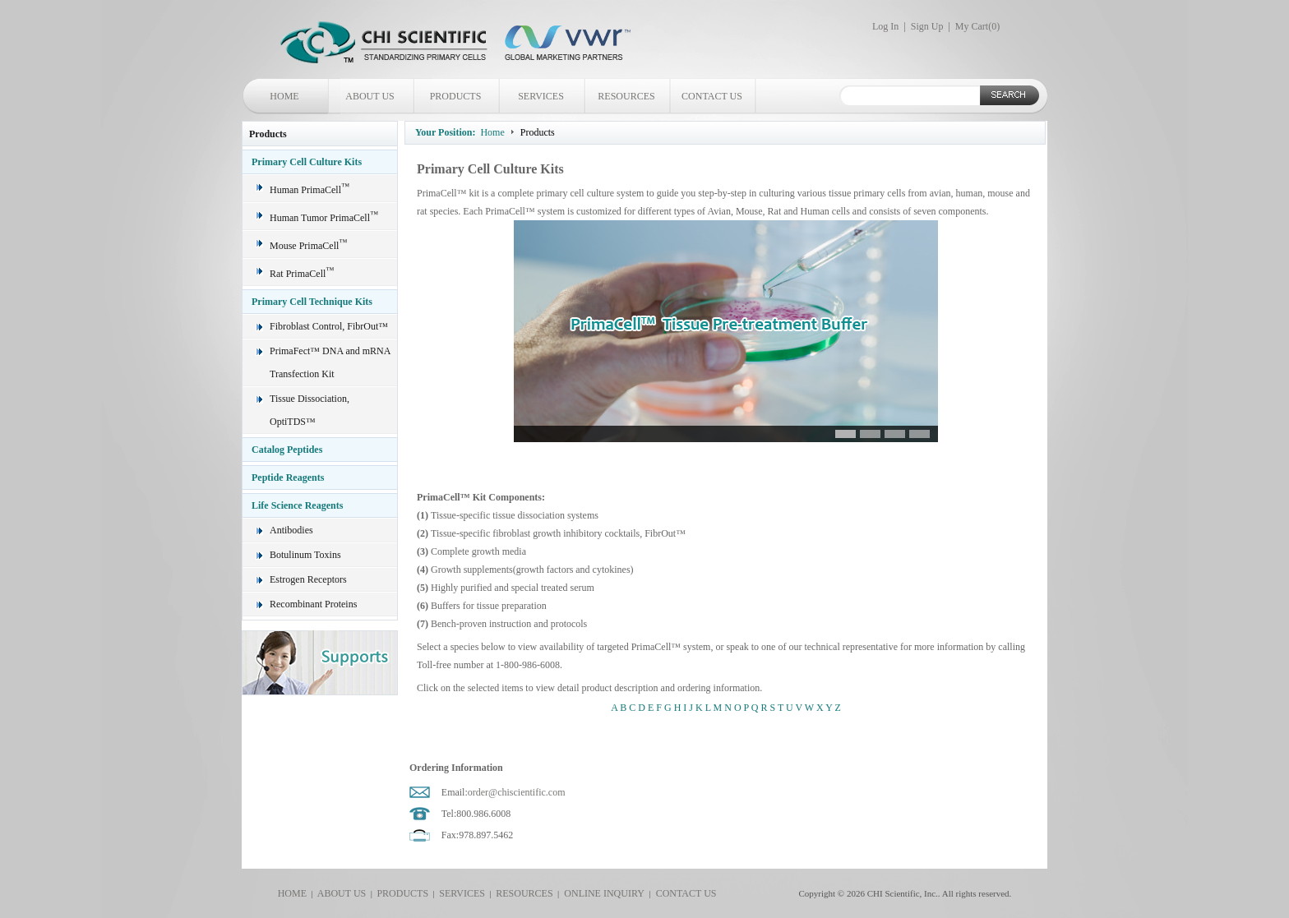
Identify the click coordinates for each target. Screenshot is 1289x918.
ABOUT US (369, 96)
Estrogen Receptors (308, 579)
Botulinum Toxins (305, 554)
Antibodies (291, 530)
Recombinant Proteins (313, 604)
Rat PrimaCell (302, 273)
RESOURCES (626, 96)
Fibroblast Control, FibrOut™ (329, 326)
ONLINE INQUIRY (601, 893)
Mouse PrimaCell (308, 245)
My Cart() (977, 26)
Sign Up (927, 26)
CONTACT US (711, 96)
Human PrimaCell (309, 190)
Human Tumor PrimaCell (324, 218)
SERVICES (541, 96)
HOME (284, 96)
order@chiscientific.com (517, 792)
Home (492, 132)
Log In (885, 26)
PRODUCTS (456, 96)
